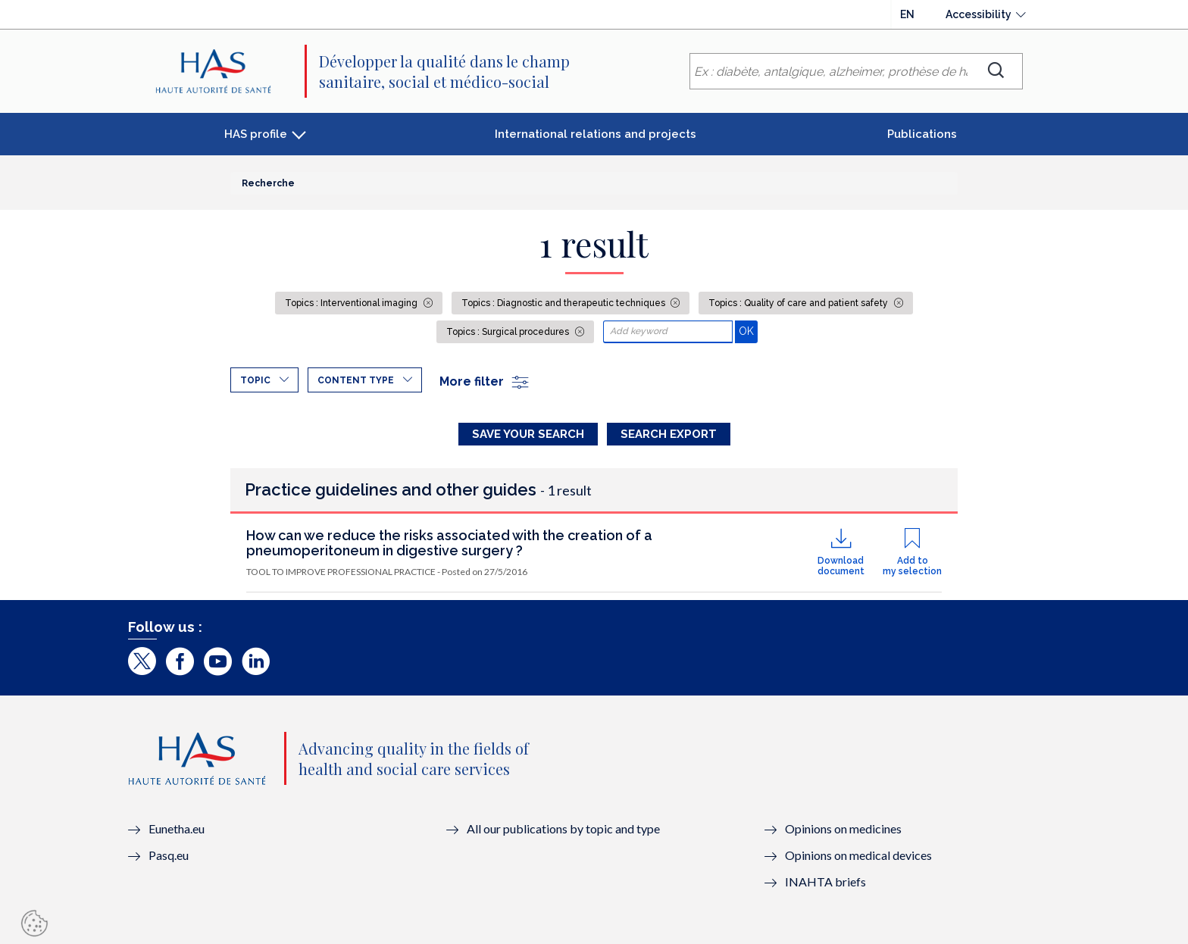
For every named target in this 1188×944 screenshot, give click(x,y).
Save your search (528, 434)
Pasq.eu (168, 855)
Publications (922, 134)
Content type (355, 380)
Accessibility (978, 14)
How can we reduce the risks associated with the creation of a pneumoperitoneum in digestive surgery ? (449, 542)
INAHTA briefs (825, 881)
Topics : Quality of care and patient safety (799, 303)
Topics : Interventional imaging (352, 303)
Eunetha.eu (176, 828)
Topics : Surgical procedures (508, 332)
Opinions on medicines (843, 828)
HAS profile (255, 134)
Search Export (669, 434)
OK (748, 330)
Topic (255, 380)
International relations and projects (595, 134)
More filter (484, 381)
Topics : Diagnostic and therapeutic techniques (564, 303)
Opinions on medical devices (858, 855)
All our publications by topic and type (563, 828)
